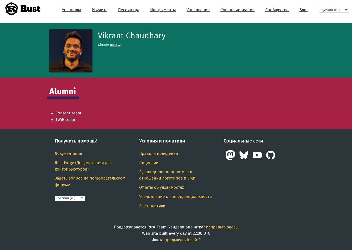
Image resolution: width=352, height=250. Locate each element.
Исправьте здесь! (222, 227)
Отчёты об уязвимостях (161, 187)
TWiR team (65, 119)
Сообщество (277, 9)
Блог (303, 9)
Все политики (152, 205)
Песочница (128, 9)
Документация (68, 153)
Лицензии (148, 162)
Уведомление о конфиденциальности (175, 196)
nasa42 (115, 45)
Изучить (99, 9)
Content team (68, 113)
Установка (71, 9)
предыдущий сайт (182, 239)
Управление (198, 9)
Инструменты (163, 9)
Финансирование (237, 9)
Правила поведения (158, 153)
